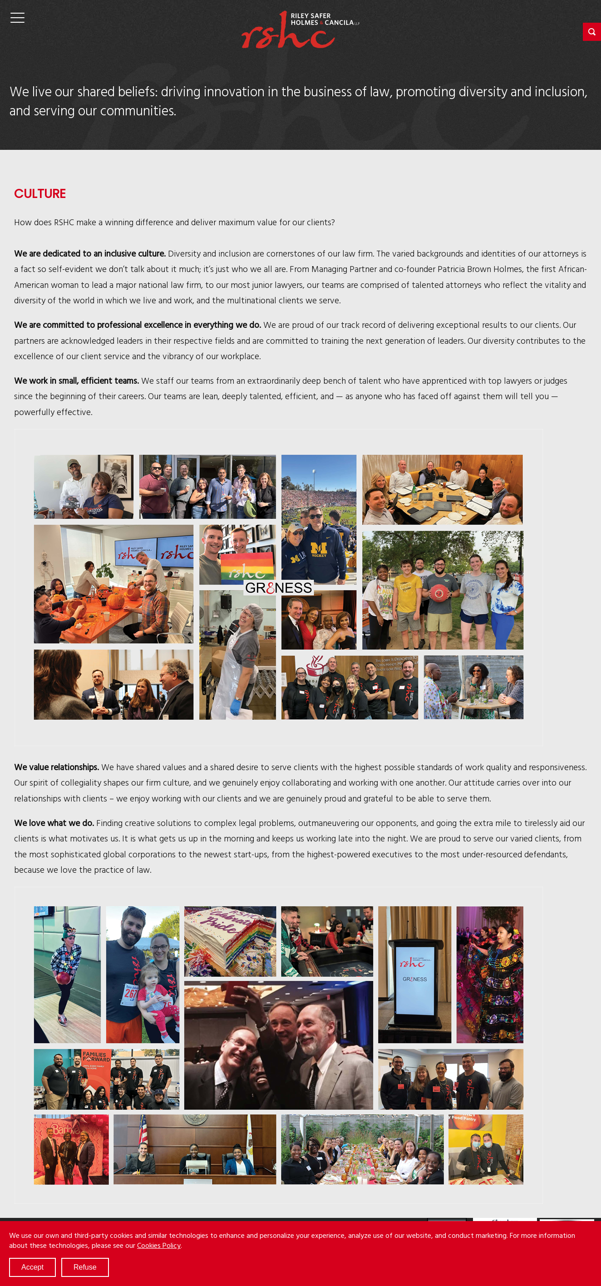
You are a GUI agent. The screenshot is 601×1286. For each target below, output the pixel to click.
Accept (32, 1267)
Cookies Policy (159, 1245)
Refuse (85, 1267)
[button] (592, 32)
